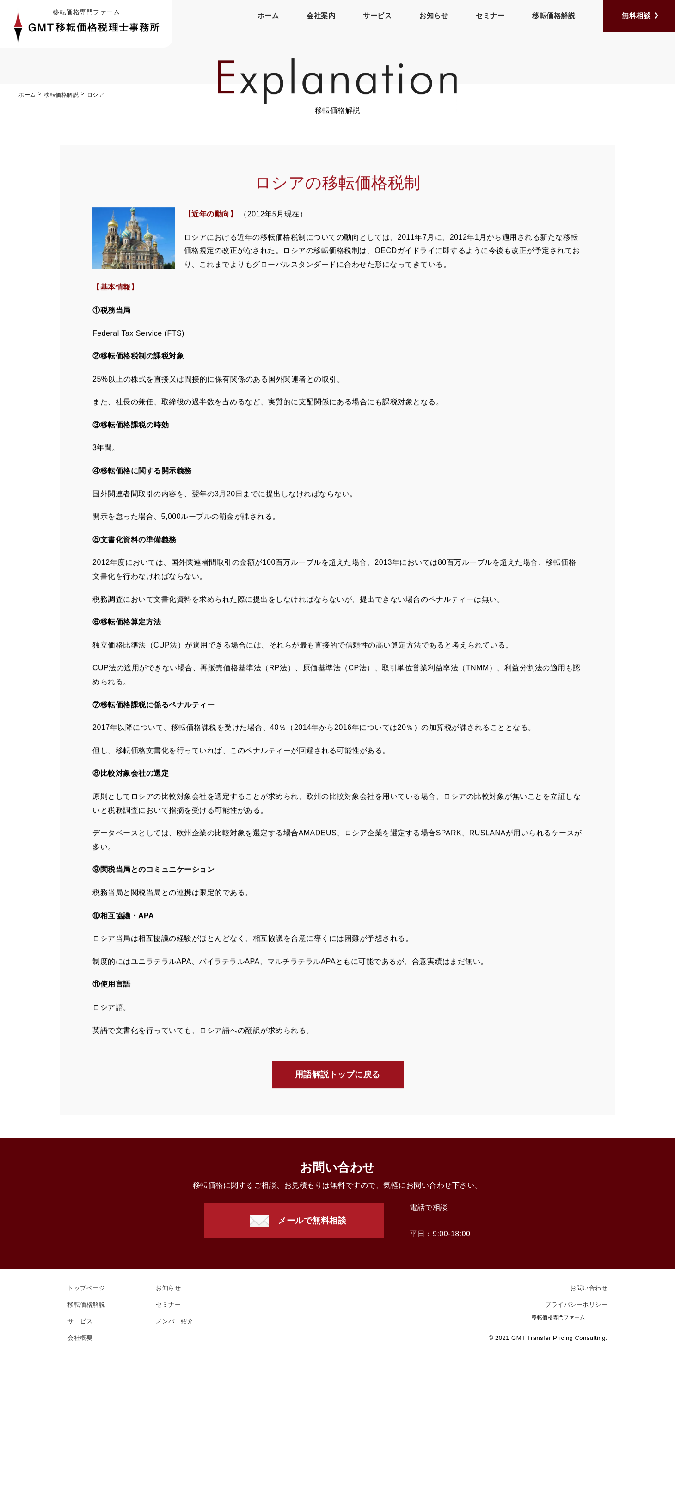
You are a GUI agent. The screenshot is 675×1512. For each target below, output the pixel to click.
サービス (377, 15)
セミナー (490, 15)
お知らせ (433, 15)
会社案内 (321, 15)
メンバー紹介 (174, 1321)
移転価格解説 (553, 15)
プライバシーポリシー (576, 1304)
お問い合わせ (589, 1287)
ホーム (268, 15)
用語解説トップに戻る (337, 1075)
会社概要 (80, 1337)
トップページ (86, 1287)
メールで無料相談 (312, 1220)
